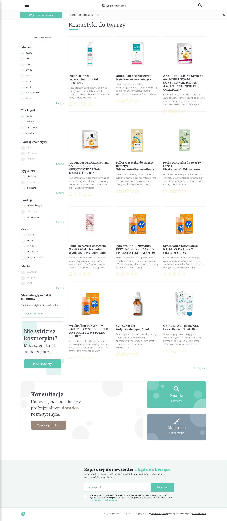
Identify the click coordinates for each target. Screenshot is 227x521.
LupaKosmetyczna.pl (159, 514)
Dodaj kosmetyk (42, 364)
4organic (31, 277)
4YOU (30, 283)
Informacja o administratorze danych (103, 500)
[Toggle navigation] (25, 5)
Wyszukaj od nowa (41, 15)
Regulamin (128, 514)
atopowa (31, 182)
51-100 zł (31, 245)
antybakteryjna (34, 205)
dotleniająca (33, 216)
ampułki (31, 158)
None (30, 147)
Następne (200, 368)
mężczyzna (32, 127)
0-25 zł (30, 234)
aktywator (32, 152)
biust (28, 98)
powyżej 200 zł (34, 257)
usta (28, 86)
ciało (28, 58)
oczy (28, 81)
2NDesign (32, 271)
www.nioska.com (199, 514)
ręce (28, 64)
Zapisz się (162, 487)
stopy (29, 69)
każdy (29, 115)
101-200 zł (32, 251)
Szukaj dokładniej (42, 37)
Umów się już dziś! (49, 425)
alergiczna (32, 176)
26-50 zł (31, 240)
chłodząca (32, 211)
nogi (28, 75)
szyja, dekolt (32, 92)
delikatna (31, 187)
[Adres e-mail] (117, 487)
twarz (29, 52)
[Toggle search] (202, 5)
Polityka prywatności (112, 514)
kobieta (30, 121)
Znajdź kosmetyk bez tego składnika (39, 305)
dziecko (30, 132)
